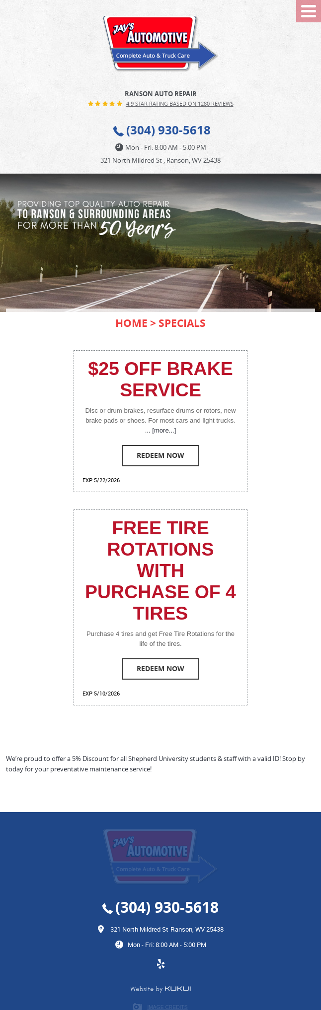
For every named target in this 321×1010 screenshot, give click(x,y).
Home (131, 323)
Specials (182, 323)
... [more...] (160, 430)
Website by (160, 989)
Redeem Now (160, 455)
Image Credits (167, 1007)
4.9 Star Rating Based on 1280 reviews (180, 103)
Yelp (160, 969)
